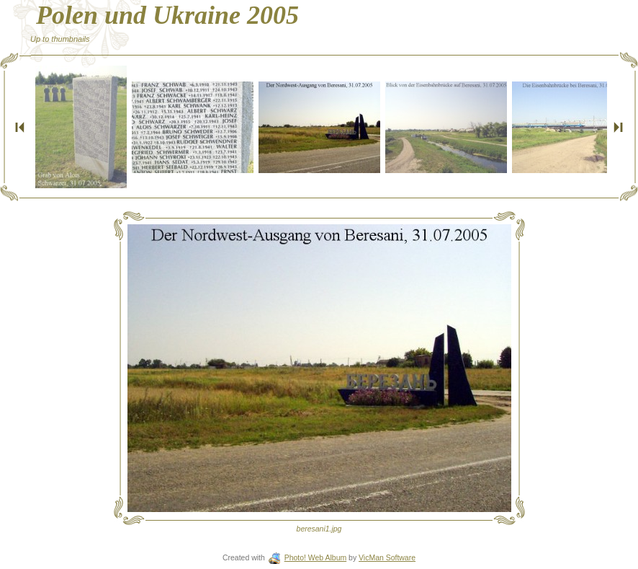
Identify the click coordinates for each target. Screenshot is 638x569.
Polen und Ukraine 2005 (167, 15)
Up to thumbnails (60, 39)
